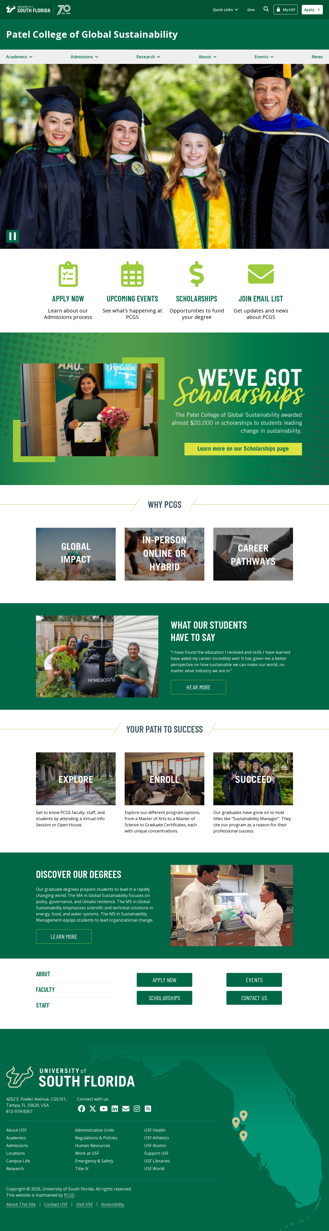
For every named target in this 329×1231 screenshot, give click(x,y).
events (254, 979)
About (43, 974)
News (317, 57)
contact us (254, 997)
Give (251, 9)
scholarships (164, 997)
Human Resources (92, 1145)
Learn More (63, 936)
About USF (16, 1130)
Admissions (17, 1145)
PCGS (69, 1195)
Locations (15, 1153)
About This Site (21, 1204)
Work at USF (87, 1153)
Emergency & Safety (94, 1161)
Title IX (81, 1168)
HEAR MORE (198, 687)
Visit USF (84, 1204)
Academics (16, 1138)
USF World (154, 1168)
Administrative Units (94, 1130)
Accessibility (112, 1204)
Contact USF (56, 1204)
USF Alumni (155, 1145)
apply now (164, 979)
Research (15, 1168)
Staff (43, 1005)
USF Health (155, 1130)
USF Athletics (156, 1138)
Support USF (156, 1153)
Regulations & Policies (96, 1138)
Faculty (45, 989)
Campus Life (18, 1161)
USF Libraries (157, 1161)
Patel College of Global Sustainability (92, 34)
